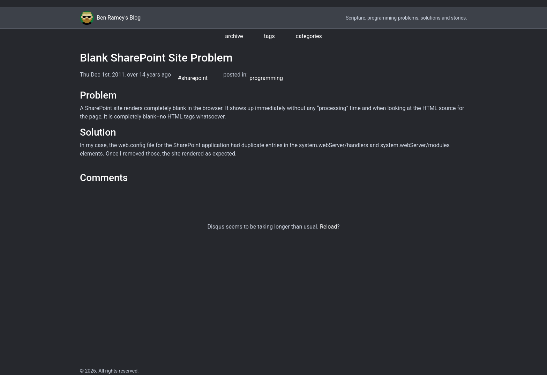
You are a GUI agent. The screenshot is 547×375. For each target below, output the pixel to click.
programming (266, 78)
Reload (328, 226)
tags (269, 36)
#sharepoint (193, 78)
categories (309, 36)
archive (234, 36)
